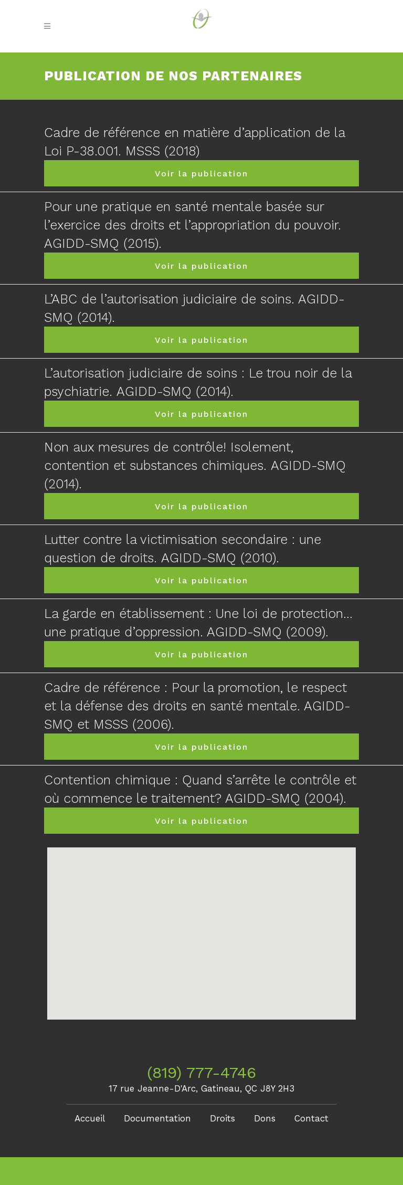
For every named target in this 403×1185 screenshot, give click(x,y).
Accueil (90, 1118)
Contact (311, 1118)
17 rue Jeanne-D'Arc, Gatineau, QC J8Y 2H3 (201, 1088)
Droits (222, 1118)
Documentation (157, 1118)
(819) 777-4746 (201, 1072)
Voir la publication (201, 174)
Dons (264, 1118)
